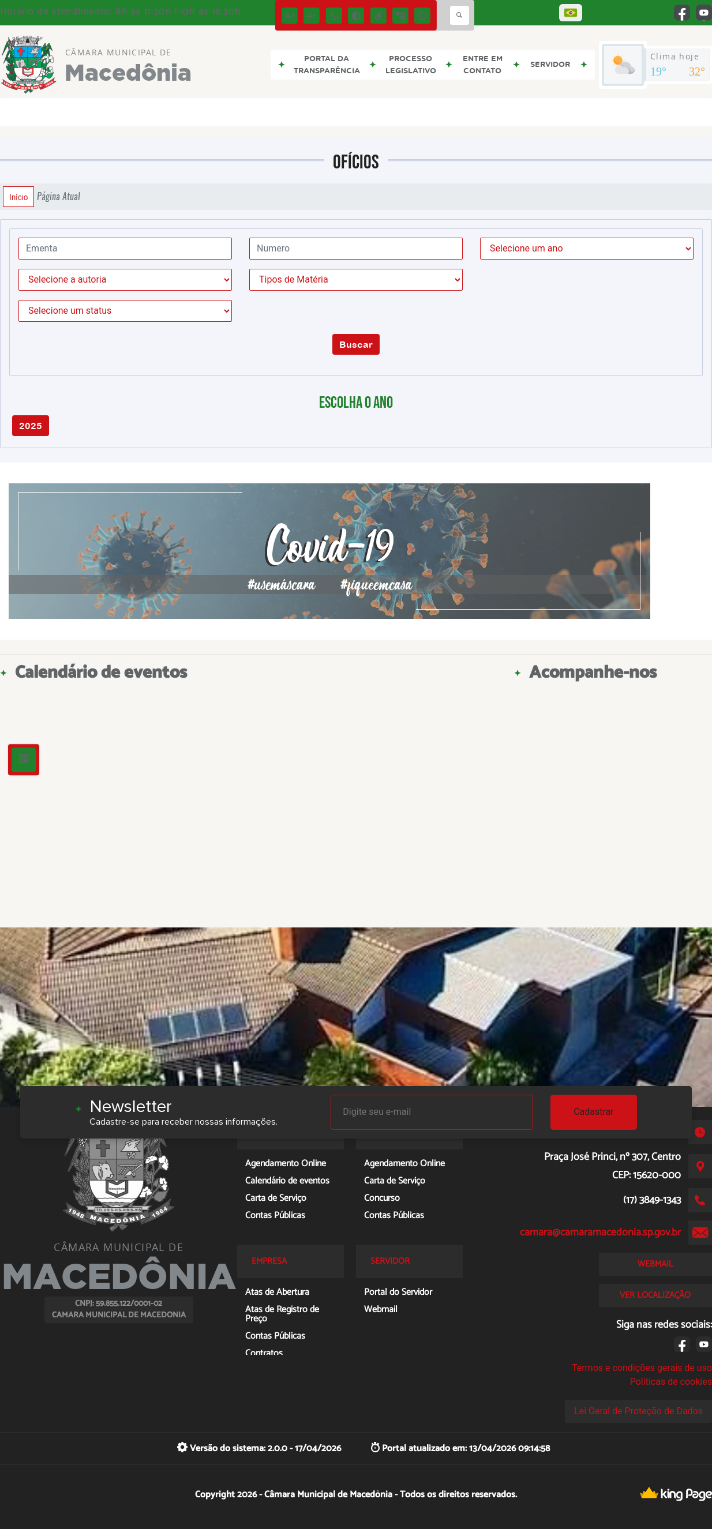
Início (18, 196)
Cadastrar (594, 1111)
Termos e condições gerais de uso (642, 1367)
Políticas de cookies (671, 1381)
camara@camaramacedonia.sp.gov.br (600, 1232)
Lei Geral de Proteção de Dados (638, 1411)
